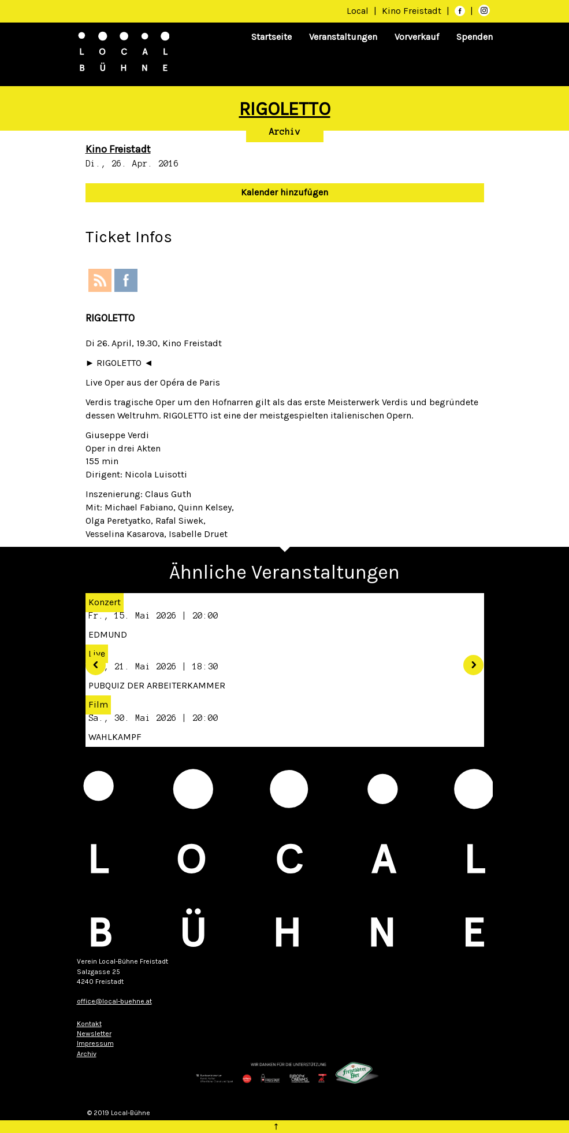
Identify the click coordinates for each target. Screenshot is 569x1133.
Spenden (474, 36)
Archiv (284, 131)
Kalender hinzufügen (284, 192)
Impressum (95, 1043)
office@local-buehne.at (114, 1001)
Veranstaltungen (343, 36)
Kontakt (89, 1024)
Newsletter (94, 1034)
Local (358, 10)
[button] (91, 661)
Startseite (271, 36)
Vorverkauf (417, 36)
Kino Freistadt (413, 10)
